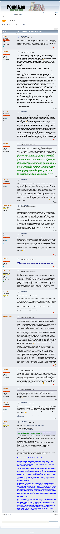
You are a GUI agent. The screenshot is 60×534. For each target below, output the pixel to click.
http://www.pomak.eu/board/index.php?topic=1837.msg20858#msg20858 (30, 426)
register (16, 12)
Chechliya (7, 270)
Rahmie (6, 258)
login (13, 12)
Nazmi (6, 51)
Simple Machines (32, 530)
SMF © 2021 (26, 530)
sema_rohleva (8, 205)
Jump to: (47, 522)
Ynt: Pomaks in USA (24, 51)
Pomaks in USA (23, 36)
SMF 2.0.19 (21, 530)
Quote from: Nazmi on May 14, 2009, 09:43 (25, 429)
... (8, 28)
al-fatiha (6, 292)
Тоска (6, 36)
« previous (53, 27)
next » (57, 27)
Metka (6, 421)
